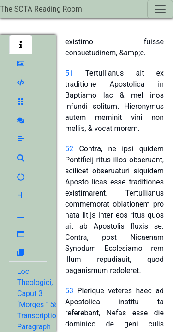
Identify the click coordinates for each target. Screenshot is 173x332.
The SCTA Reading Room (41, 9)
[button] (20, 44)
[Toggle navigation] (160, 9)
